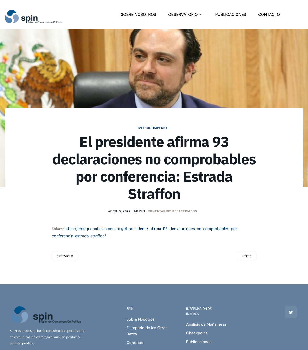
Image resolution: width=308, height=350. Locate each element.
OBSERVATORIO (185, 14)
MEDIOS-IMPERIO (152, 128)
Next (245, 256)
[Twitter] (291, 312)
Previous (66, 256)
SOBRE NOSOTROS (138, 14)
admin (139, 211)
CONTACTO (269, 14)
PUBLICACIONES (230, 14)
